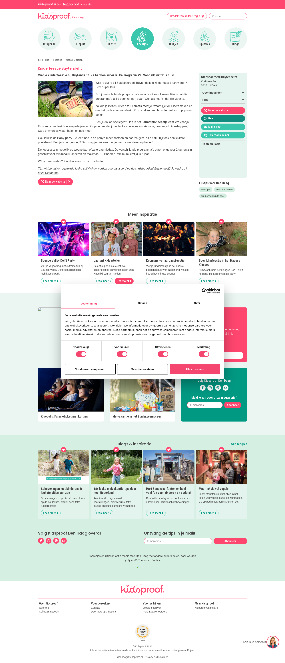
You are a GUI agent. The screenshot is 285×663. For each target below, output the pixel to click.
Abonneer (232, 400)
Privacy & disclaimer (156, 647)
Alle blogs (239, 434)
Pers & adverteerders (155, 602)
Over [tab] (197, 302)
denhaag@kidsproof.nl (130, 647)
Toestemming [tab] (88, 303)
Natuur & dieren (224, 189)
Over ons (44, 598)
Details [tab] (142, 302)
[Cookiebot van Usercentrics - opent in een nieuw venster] (204, 291)
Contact (95, 598)
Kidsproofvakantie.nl (206, 598)
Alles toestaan (194, 369)
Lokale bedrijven (152, 598)
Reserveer (124, 281)
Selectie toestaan (142, 369)
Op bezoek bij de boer (212, 196)
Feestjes (205, 189)
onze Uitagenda (48, 172)
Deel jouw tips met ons (104, 602)
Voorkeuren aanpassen (90, 369)
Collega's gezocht (49, 602)
